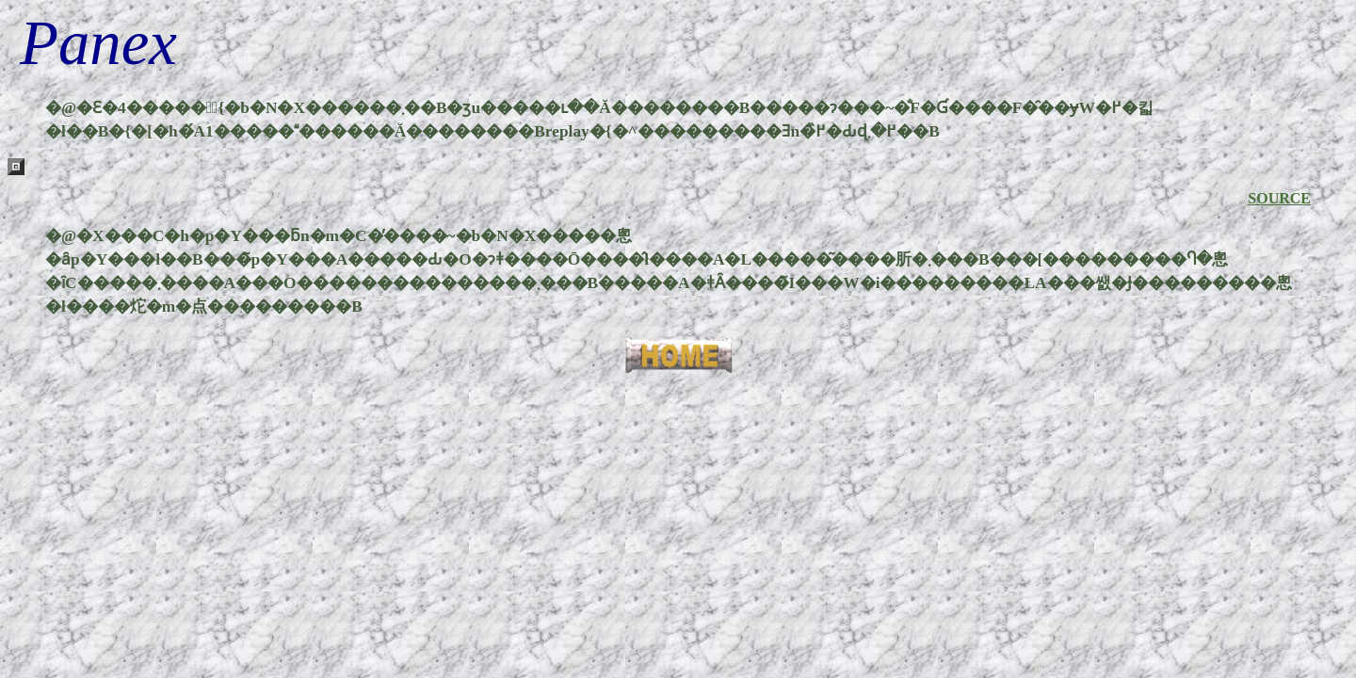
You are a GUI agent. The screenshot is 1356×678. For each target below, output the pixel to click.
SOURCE (1279, 198)
